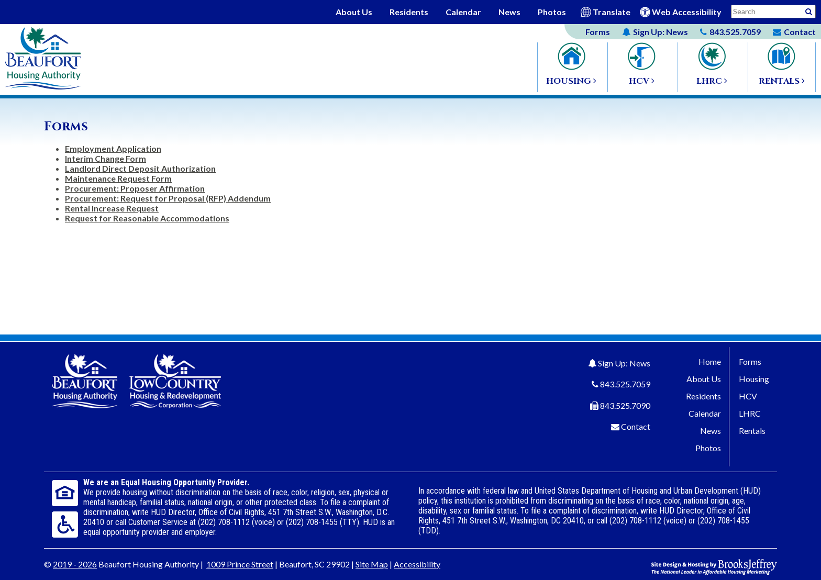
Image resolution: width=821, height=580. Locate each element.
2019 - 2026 (75, 564)
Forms (597, 32)
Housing (754, 379)
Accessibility (417, 564)
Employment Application (113, 148)
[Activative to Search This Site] (808, 11)
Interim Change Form (105, 158)
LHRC (750, 413)
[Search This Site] (773, 11)
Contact (635, 426)
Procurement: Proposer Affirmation (135, 188)
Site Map (372, 564)
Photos (552, 12)
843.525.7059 (625, 384)
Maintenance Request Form (118, 178)
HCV (748, 396)
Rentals (752, 431)
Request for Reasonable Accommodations (147, 218)
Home (709, 361)
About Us (354, 12)
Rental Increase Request (112, 208)
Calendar (463, 12)
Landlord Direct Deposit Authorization (140, 168)
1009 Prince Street (239, 564)
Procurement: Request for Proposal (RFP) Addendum (168, 198)
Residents (409, 12)
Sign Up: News (624, 363)
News (509, 12)
